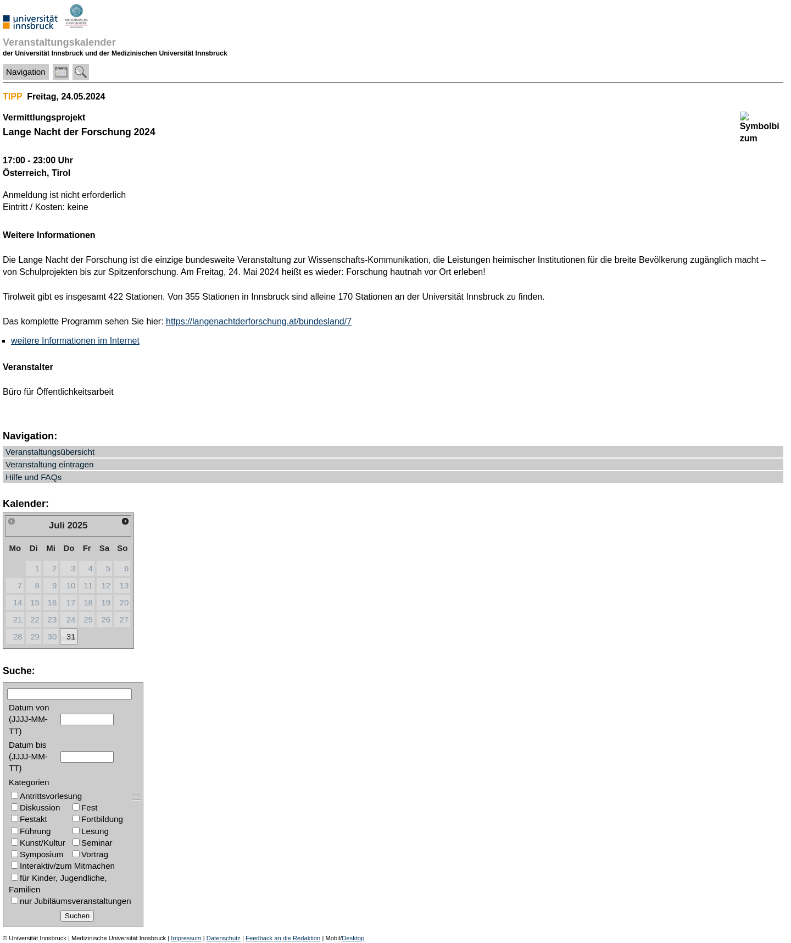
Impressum (186, 938)
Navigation (26, 71)
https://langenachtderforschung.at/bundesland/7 (259, 321)
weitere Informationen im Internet (75, 340)
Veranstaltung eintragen (49, 464)
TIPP (12, 96)
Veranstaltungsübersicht (49, 451)
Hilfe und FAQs (33, 477)
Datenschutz (224, 938)
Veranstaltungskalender (59, 42)
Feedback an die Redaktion (283, 938)
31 (71, 636)
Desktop (353, 938)
